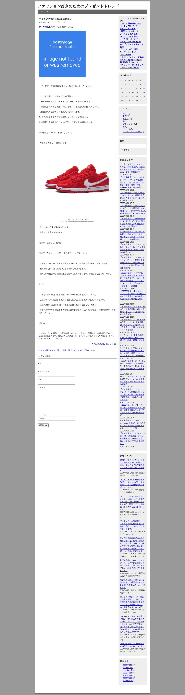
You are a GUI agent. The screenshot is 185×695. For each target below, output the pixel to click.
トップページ (44, 11)
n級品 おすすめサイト (129, 31)
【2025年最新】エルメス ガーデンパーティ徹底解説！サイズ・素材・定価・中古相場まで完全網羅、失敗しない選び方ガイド (132, 394)
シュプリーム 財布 (128, 29)
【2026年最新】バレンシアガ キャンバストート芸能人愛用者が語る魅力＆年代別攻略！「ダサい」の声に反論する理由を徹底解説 (132, 262)
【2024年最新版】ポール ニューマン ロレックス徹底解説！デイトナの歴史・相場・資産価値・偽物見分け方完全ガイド (132, 366)
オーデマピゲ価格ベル (83, 350)
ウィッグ (126, 129)
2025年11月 (128, 678)
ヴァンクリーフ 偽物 (128, 36)
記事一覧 (66, 350)
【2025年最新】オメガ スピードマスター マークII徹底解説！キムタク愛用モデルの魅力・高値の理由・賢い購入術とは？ (133, 296)
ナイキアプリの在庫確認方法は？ (55, 19)
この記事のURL (98, 344)
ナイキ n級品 (44, 27)
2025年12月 (128, 675)
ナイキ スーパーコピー (129, 39)
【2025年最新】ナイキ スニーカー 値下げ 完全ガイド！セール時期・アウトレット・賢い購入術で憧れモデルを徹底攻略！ (132, 438)
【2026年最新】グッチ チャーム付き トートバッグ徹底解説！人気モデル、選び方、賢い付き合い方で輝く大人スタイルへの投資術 (132, 324)
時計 (125, 113)
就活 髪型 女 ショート (129, 62)
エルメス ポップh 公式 (129, 67)
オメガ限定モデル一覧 (49, 350)
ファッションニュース (132, 131)
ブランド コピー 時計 (129, 49)
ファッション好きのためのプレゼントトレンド (78, 6)
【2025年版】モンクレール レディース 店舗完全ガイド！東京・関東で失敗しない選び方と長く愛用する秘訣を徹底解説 (132, 410)
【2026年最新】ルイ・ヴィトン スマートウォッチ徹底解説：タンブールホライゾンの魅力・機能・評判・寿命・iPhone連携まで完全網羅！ (132, 182)
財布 (125, 116)
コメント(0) (111, 344)
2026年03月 (128, 668)
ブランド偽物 (125, 54)
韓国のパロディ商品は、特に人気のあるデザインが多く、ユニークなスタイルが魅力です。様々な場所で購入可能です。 (132, 465)
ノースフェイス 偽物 (128, 34)
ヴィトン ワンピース (128, 26)
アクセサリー (128, 124)
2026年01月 (128, 673)
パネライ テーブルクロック (131, 65)
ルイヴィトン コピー (128, 52)
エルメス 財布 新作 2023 (130, 23)
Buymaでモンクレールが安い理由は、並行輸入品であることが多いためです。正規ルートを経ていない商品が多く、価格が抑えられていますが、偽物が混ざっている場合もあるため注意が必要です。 (132, 624)
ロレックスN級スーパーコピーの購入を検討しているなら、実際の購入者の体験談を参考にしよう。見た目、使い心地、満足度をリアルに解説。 (133, 602)
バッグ (125, 119)
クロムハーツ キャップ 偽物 (132, 57)
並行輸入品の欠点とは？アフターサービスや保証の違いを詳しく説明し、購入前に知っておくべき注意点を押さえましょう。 (132, 565)
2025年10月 (128, 681)
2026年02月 (128, 670)
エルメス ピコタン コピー (131, 60)
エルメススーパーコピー (130, 42)
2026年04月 (128, 665)
